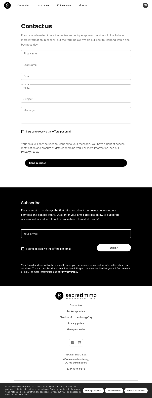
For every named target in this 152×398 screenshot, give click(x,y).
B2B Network (63, 5)
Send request (37, 162)
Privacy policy (76, 323)
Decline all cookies (136, 390)
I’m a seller (23, 5)
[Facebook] (72, 342)
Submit (113, 247)
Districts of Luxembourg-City (76, 317)
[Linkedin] (79, 342)
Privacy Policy (30, 152)
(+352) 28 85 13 (76, 369)
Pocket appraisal (76, 311)
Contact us (76, 305)
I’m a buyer (43, 5)
